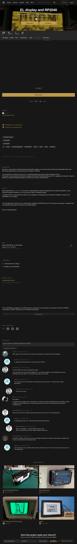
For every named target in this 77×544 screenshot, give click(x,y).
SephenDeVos (8, 492)
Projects (9, 2)
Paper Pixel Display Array (11, 490)
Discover (15, 2)
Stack (27, 2)
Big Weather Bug (44, 490)
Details (12, 37)
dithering (52, 146)
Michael (38, 19)
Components (24, 37)
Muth (13, 397)
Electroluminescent (17, 146)
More (33, 2)
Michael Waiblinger (16, 410)
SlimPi (41, 521)
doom (41, 146)
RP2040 (8, 146)
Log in (71, 2)
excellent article (18, 190)
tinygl (46, 146)
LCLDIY (14, 351)
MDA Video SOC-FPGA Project (13, 521)
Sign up (65, 2)
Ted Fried (6, 523)
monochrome (28, 146)
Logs (31, 37)
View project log (38, 314)
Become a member (25, 536)
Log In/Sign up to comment (9, 348)
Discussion (46, 37)
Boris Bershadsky (16, 436)
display (36, 146)
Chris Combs (15, 367)
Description (5, 37)
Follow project (29, 23)
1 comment (18, 282)
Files (17, 37)
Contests (21, 2)
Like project (48, 23)
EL (3, 146)
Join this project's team (8, 115)
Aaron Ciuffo (43, 523)
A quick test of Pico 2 (9, 280)
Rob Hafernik (43, 492)
